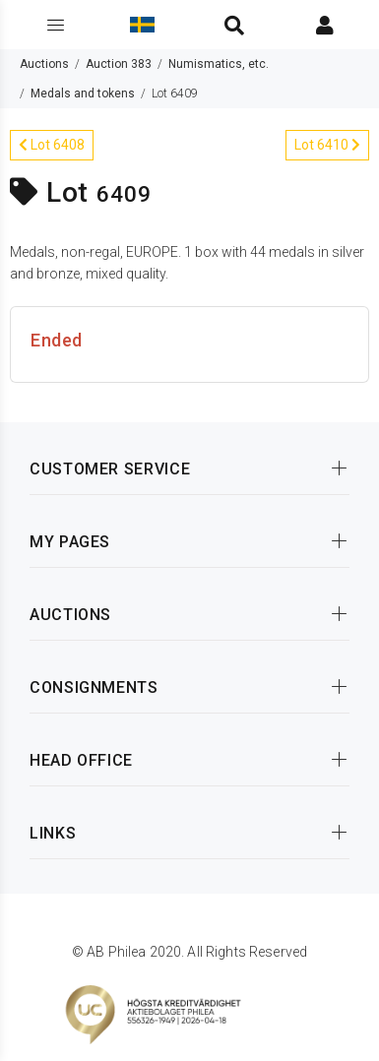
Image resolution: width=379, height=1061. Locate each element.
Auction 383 (119, 64)
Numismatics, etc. (218, 64)
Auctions (44, 64)
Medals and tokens (83, 93)
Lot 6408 (52, 145)
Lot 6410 (327, 145)
